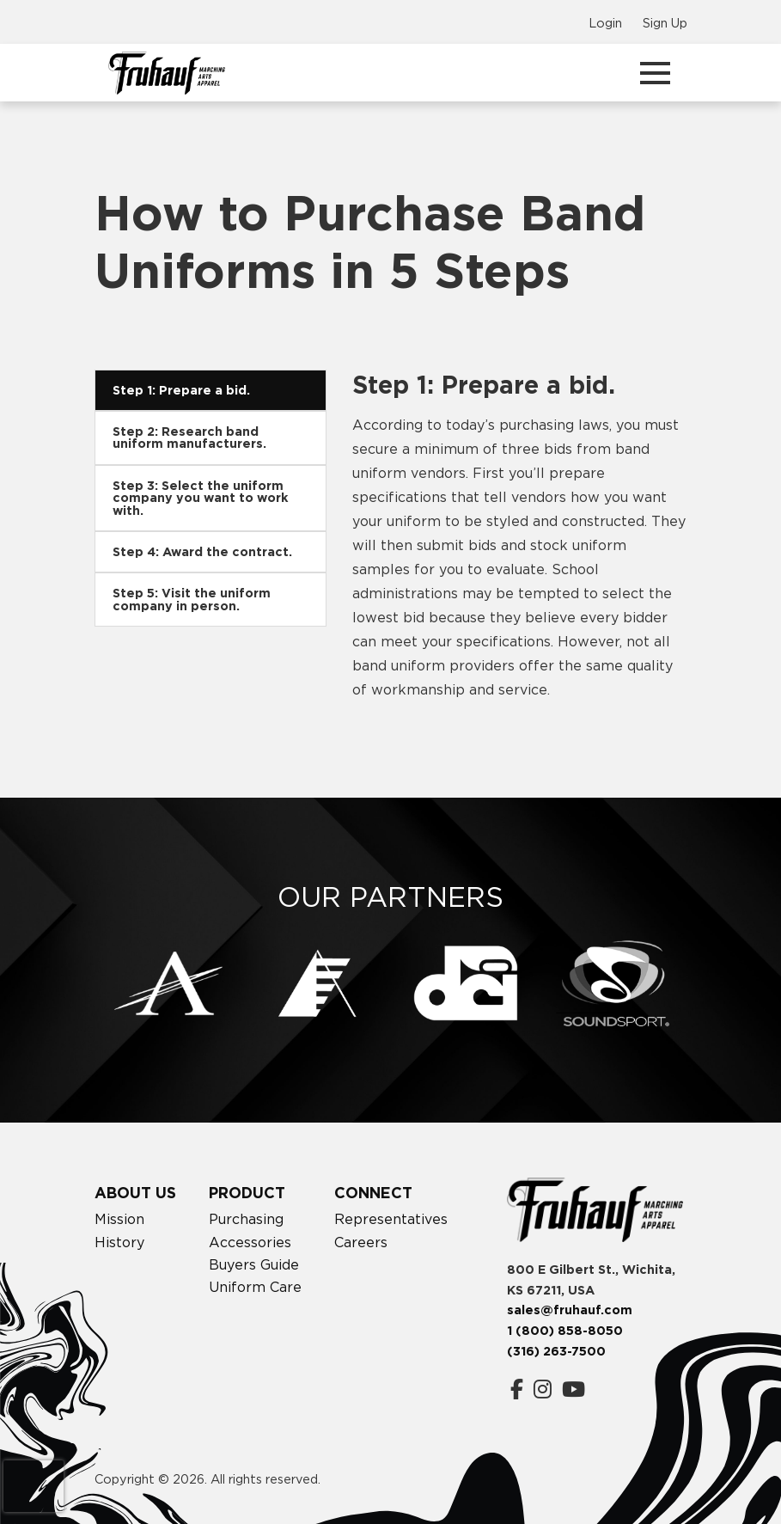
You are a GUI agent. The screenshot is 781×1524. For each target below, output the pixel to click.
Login (605, 22)
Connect (373, 1192)
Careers (360, 1242)
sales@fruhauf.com (569, 1310)
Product (247, 1192)
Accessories (250, 1242)
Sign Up (665, 22)
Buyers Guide (254, 1264)
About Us (135, 1192)
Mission (119, 1219)
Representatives (391, 1219)
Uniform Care (255, 1286)
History (119, 1242)
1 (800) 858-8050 (565, 1330)
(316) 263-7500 (556, 1351)
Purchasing (246, 1219)
